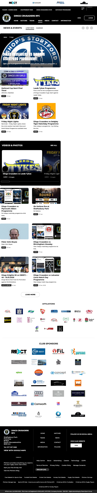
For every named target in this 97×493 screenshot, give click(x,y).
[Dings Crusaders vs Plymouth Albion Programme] (14, 196)
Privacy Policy (54, 465)
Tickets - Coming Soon (9, 10)
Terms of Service (42, 465)
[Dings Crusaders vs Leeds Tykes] (22, 161)
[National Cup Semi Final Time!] (14, 78)
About (49, 460)
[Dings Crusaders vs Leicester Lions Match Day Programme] (46, 265)
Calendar (39, 28)
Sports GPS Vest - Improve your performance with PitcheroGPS (36, 482)
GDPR (83, 460)
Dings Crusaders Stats (44, 10)
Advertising (57, 460)
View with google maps (15, 450)
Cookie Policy (66, 465)
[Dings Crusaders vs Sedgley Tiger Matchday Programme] (46, 111)
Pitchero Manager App (9, 482)
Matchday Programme (63, 10)
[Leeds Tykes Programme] (46, 78)
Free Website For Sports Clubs (13, 477)
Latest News (30, 28)
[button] (16, 21)
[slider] (5, 181)
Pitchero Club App (87, 477)
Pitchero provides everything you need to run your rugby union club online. (18, 463)
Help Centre (40, 460)
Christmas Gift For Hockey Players (48, 487)
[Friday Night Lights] (14, 111)
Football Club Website (30, 477)
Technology (75, 460)
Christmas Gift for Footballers (65, 482)
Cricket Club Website (45, 477)
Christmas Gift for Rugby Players (85, 482)
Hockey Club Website (59, 477)
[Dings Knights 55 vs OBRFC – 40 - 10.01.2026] (14, 265)
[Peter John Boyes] (14, 231)
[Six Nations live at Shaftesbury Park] (46, 196)
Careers (66, 460)
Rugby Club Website (73, 477)
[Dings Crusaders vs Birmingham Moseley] (46, 231)
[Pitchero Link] (91, 9)
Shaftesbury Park (27, 10)
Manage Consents (79, 465)
